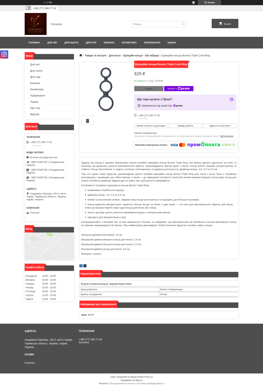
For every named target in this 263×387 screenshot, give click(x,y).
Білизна (109, 42)
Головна (34, 42)
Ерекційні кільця (132, 55)
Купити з (179, 88)
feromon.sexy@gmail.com (43, 157)
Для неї (52, 42)
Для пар (91, 42)
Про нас (35, 107)
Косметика (129, 42)
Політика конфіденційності (150, 383)
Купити (149, 88)
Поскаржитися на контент (122, 383)
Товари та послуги (95, 55)
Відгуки (34, 114)
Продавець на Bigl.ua (131, 380)
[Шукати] (183, 24)
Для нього (71, 42)
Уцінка (171, 42)
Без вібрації (152, 55)
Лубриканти (152, 42)
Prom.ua (148, 377)
